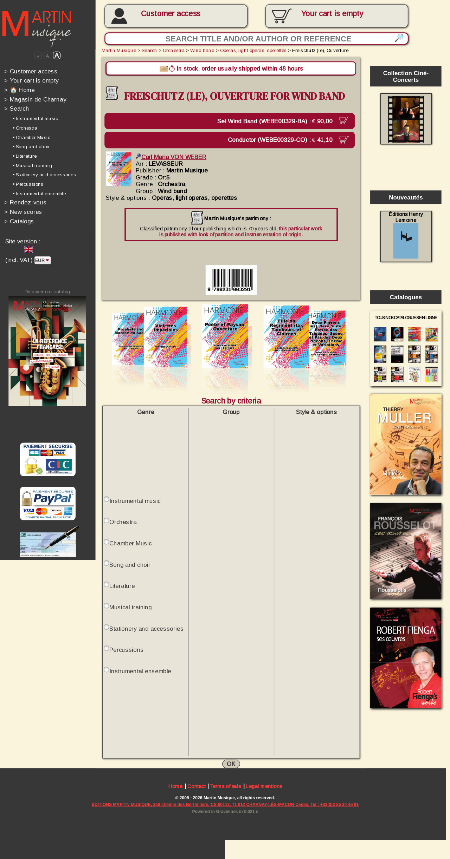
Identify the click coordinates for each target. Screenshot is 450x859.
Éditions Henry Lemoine (406, 234)
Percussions (126, 650)
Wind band (202, 50)
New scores (23, 211)
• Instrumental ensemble (39, 193)
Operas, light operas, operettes (253, 50)
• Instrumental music (35, 118)
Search (16, 108)
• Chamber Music (31, 137)
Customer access (171, 13)
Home (175, 787)
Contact (196, 787)
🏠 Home (19, 89)
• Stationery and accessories (44, 174)
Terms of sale (225, 787)
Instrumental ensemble (140, 671)
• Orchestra (25, 128)
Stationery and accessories (146, 628)
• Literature (25, 156)
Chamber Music (130, 543)
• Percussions (28, 184)
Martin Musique (119, 50)
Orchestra (174, 50)
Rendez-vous (25, 202)
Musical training (130, 607)
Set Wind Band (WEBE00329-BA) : (276, 120)
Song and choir (129, 564)
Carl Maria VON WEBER (171, 156)
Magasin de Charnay (35, 99)
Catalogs (19, 221)
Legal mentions (264, 787)
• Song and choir (31, 146)
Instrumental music (135, 500)
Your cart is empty (31, 80)
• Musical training (32, 165)
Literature (122, 586)
